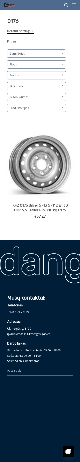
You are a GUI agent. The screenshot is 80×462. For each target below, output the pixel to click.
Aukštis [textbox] (14, 75)
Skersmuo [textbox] (16, 86)
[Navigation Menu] (74, 5)
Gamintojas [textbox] (17, 53)
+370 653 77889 (18, 312)
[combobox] (20, 31)
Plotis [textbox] (13, 64)
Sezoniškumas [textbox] (19, 97)
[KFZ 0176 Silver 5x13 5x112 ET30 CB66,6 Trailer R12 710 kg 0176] (40, 165)
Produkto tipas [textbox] (19, 108)
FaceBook (14, 371)
